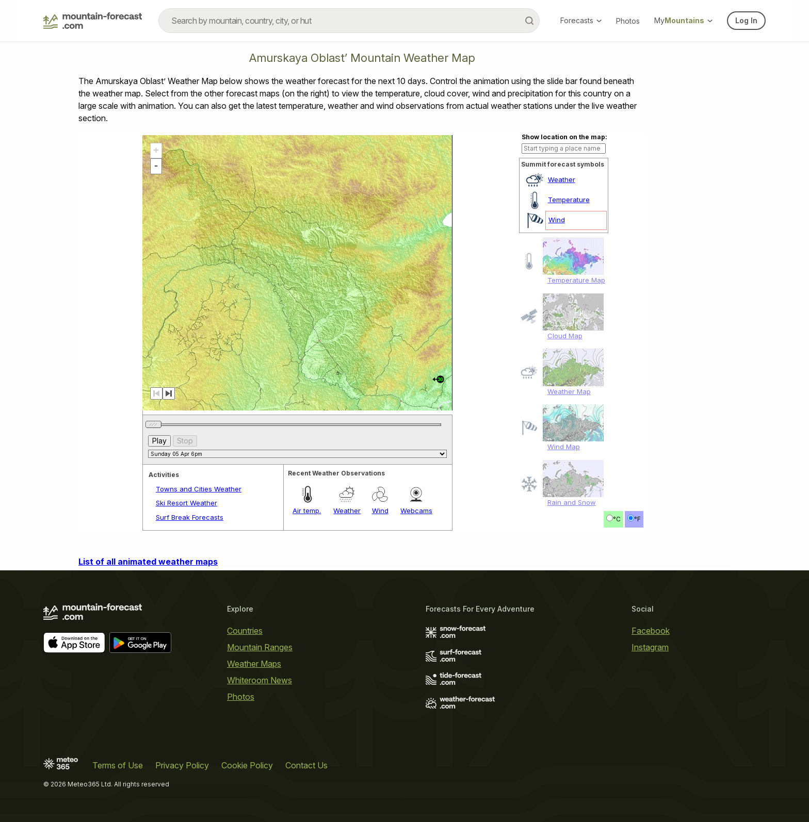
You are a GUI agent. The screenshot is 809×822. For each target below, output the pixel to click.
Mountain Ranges (260, 647)
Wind (556, 220)
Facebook (651, 631)
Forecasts (581, 20)
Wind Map (563, 446)
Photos (628, 21)
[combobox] (349, 20)
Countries (245, 631)
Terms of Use (117, 765)
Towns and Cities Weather (198, 489)
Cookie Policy (247, 765)
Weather (561, 179)
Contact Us (306, 765)
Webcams (416, 510)
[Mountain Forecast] (92, 20)
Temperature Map (576, 280)
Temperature (569, 199)
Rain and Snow (571, 502)
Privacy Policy (182, 765)
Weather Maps (254, 664)
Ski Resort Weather (186, 503)
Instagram (650, 647)
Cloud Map (565, 336)
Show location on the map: (564, 137)
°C (617, 519)
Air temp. (307, 510)
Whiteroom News (259, 680)
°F (637, 519)
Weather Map (569, 391)
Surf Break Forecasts (189, 517)
